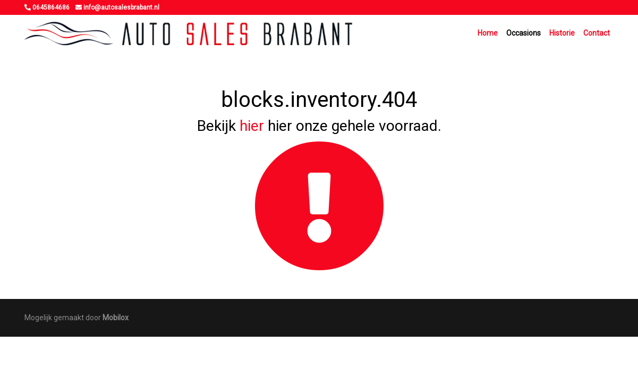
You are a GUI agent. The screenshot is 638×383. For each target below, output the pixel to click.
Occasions (523, 33)
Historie (562, 33)
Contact (596, 33)
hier (252, 126)
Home (488, 33)
